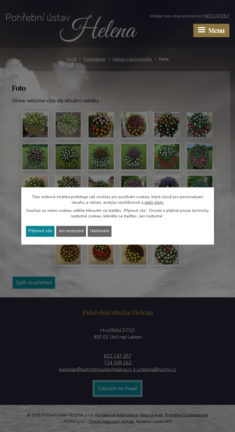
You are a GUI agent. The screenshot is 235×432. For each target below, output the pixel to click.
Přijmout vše (40, 231)
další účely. (154, 202)
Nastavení (100, 231)
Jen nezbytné (71, 231)
